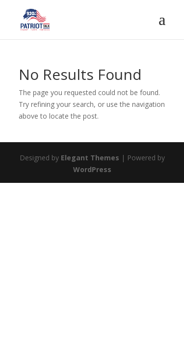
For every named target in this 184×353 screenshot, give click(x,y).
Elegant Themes (90, 157)
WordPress (92, 169)
